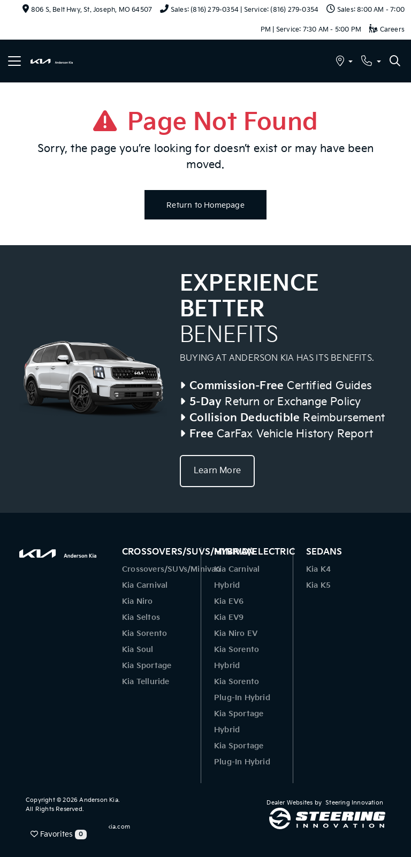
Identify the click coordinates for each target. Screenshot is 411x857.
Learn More (217, 471)
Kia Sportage (146, 665)
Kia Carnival (145, 585)
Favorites (59, 834)
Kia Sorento (144, 633)
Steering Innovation (354, 802)
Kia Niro (137, 601)
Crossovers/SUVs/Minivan (171, 569)
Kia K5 (318, 585)
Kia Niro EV (235, 633)
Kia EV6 (228, 601)
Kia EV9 (228, 617)
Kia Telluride (146, 681)
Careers (387, 30)
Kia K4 (318, 569)
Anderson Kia (98, 800)
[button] (344, 62)
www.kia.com (111, 826)
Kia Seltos (141, 617)
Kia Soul (138, 649)
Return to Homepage (205, 205)
